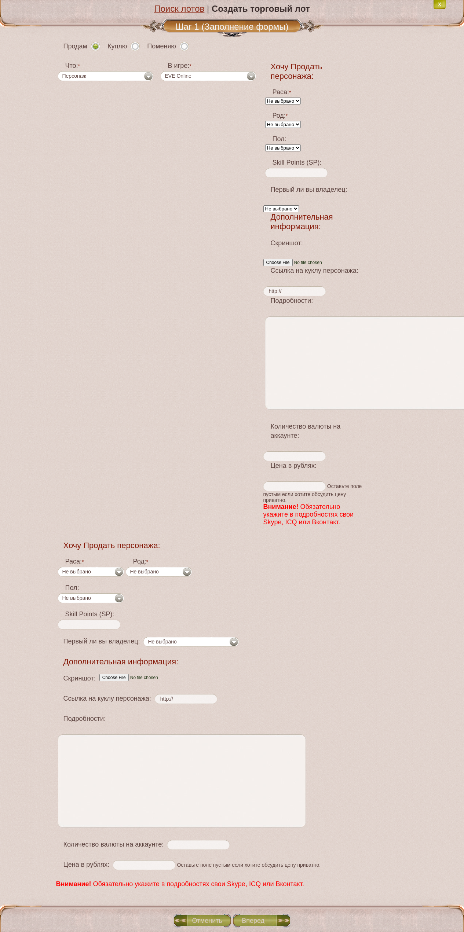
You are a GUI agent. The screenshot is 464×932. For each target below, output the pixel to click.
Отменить (207, 920)
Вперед (253, 920)
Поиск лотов (179, 9)
